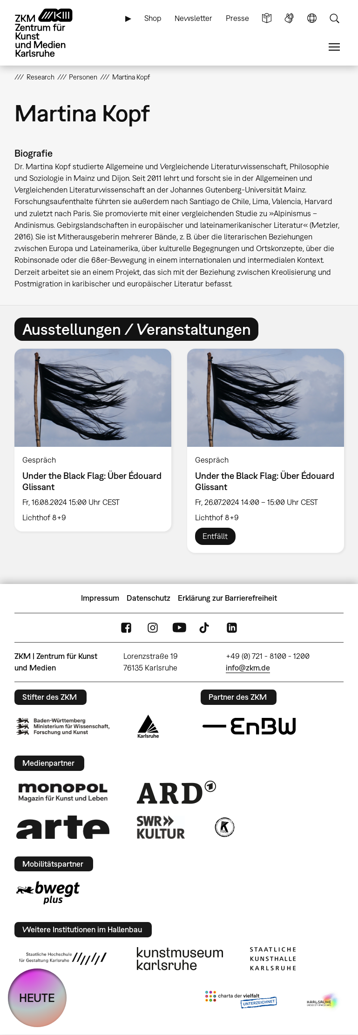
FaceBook (126, 627)
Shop (153, 18)
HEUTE (37, 997)
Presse (237, 18)
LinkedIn (232, 627)
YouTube (179, 627)
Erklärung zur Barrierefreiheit (227, 598)
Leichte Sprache (266, 18)
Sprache (312, 18)
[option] (93, 440)
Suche (334, 18)
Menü (334, 47)
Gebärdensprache (289, 18)
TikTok (205, 627)
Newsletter (193, 18)
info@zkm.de (248, 667)
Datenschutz (148, 598)
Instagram (152, 627)
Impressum (100, 598)
